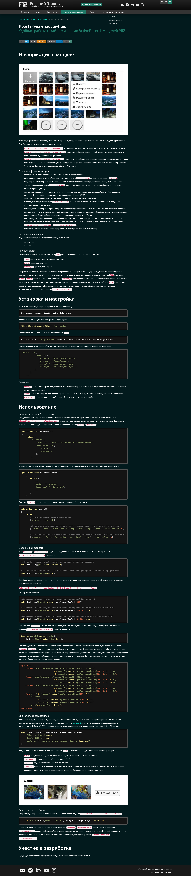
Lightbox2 (76, 723)
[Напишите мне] (122, 5)
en (162, 2)
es (166, 2)
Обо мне (25, 12)
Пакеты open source (73, 12)
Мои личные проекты (113, 12)
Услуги (93, 12)
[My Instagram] (142, 5)
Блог (38, 12)
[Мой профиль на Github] (132, 5)
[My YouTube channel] (137, 5)
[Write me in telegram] (127, 5)
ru (170, 2)
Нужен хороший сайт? (91, 4)
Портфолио (51, 12)
